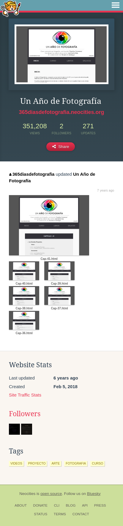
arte (55, 463)
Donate (40, 505)
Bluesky (94, 493)
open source (51, 493)
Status (40, 514)
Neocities (27, 493)
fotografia (76, 463)
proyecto (37, 463)
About (21, 505)
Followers (24, 414)
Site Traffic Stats (25, 394)
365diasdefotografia (31, 174)
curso (97, 463)
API (85, 505)
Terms (60, 514)
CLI (56, 505)
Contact (80, 514)
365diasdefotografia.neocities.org (61, 112)
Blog (71, 505)
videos (16, 463)
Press (100, 505)
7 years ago (105, 190)
